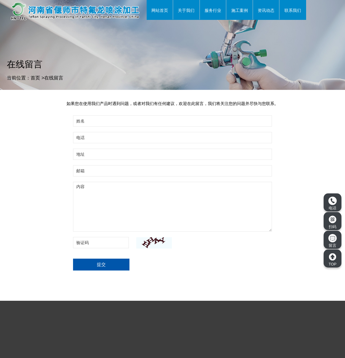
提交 (101, 264)
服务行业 (213, 10)
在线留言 (53, 77)
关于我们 (186, 10)
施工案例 (239, 10)
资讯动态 (266, 10)
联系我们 (292, 10)
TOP (332, 259)
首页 (35, 77)
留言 (332, 241)
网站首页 (159, 10)
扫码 (332, 222)
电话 (332, 203)
